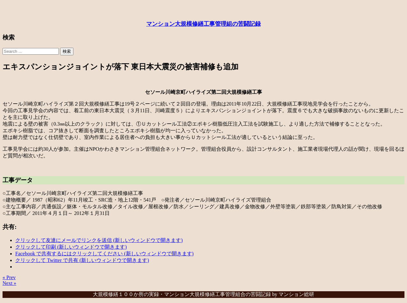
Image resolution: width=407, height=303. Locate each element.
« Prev (9, 277)
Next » (9, 283)
